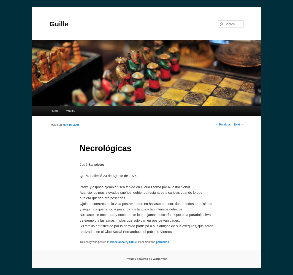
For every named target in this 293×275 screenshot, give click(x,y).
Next (239, 124)
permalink (162, 242)
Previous (223, 124)
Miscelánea (117, 242)
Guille (58, 24)
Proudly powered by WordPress (146, 259)
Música (70, 110)
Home (55, 110)
